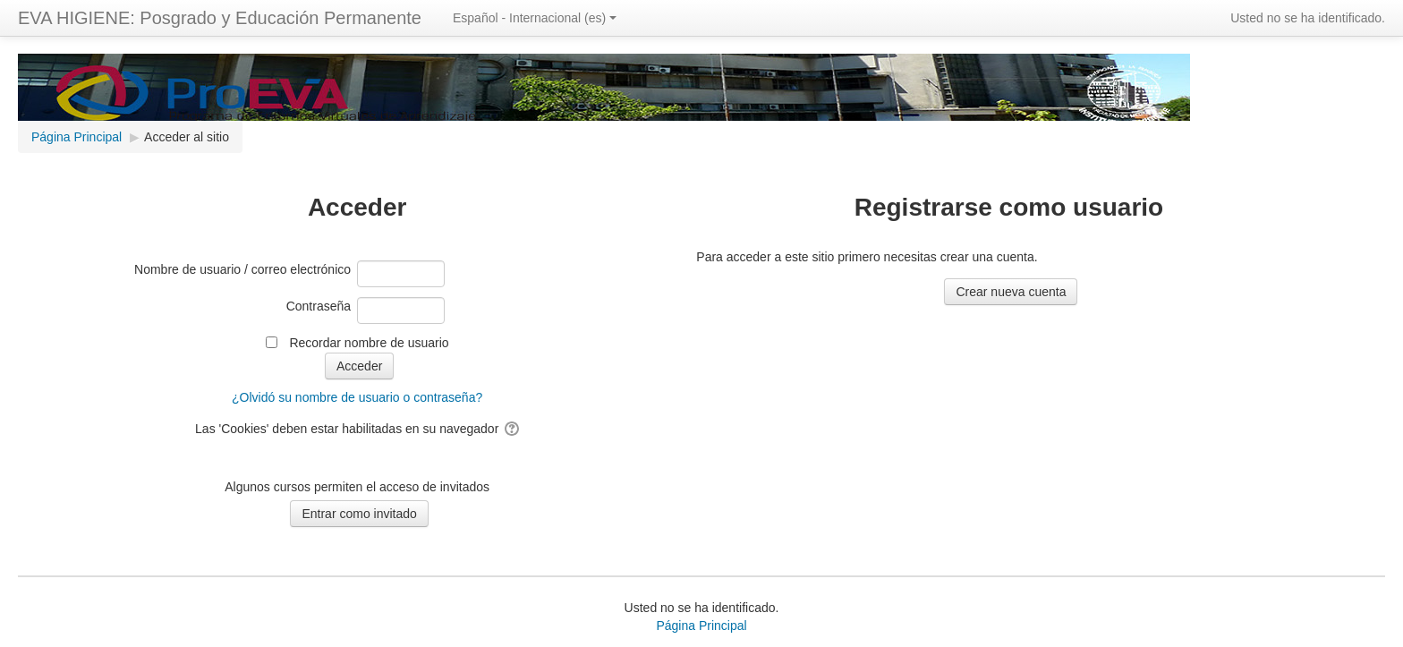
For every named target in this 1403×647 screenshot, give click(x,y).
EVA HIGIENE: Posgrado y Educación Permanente (219, 18)
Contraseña (318, 306)
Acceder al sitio (186, 137)
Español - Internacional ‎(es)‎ (534, 18)
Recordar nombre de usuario (368, 343)
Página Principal (701, 625)
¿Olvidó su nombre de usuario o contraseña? (357, 397)
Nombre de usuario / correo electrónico (242, 269)
